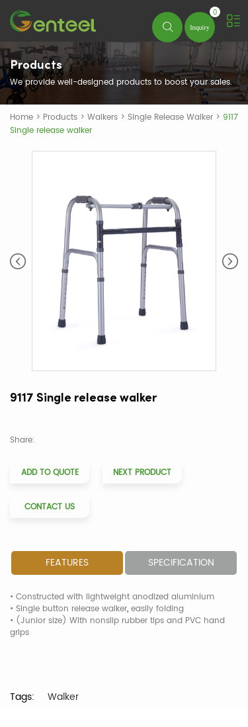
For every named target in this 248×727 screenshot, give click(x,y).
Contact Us (49, 507)
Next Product (142, 472)
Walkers (102, 117)
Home (21, 117)
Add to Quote (50, 472)
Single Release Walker (170, 117)
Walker (63, 697)
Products (60, 117)
